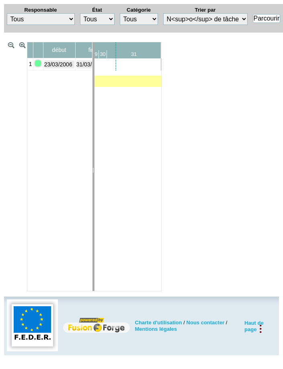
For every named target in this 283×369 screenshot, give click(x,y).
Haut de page (254, 326)
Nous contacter (206, 323)
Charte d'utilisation (158, 323)
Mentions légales (156, 329)
